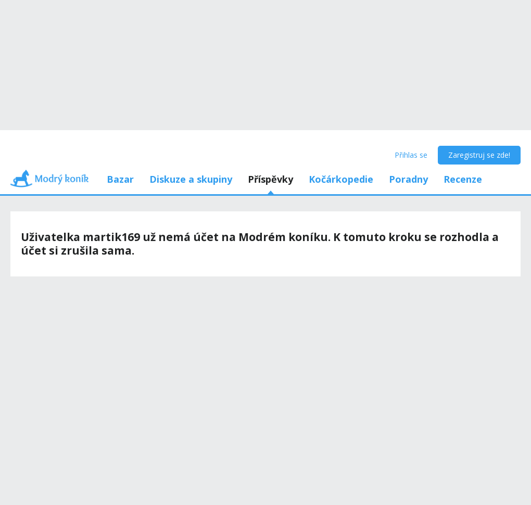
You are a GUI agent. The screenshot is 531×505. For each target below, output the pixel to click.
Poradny (408, 179)
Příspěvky (270, 179)
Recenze (463, 179)
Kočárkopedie (341, 179)
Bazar (120, 179)
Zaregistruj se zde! (479, 155)
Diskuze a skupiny (190, 179)
